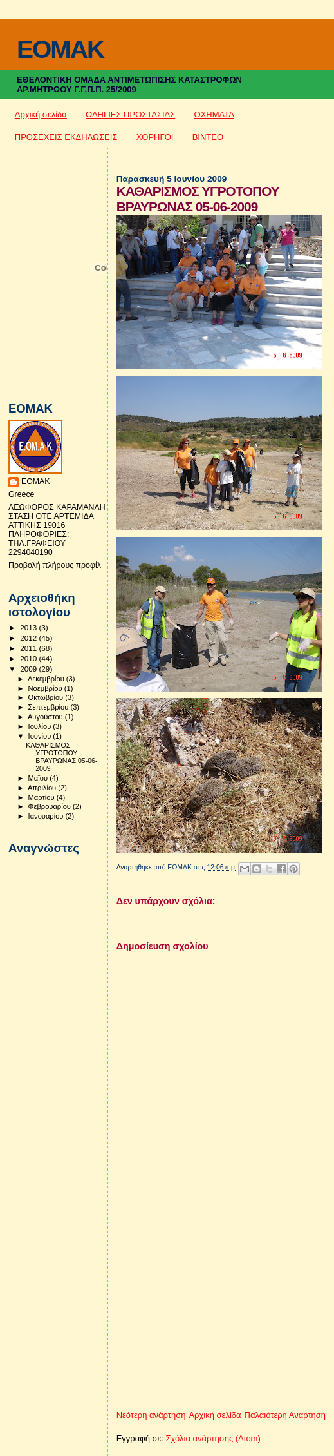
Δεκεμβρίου (47, 679)
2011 (29, 648)
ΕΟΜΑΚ (35, 481)
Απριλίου (43, 787)
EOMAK (60, 49)
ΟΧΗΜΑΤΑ (214, 114)
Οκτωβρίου (47, 697)
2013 (29, 627)
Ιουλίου (40, 726)
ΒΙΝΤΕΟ (207, 137)
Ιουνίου (40, 736)
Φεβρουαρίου (50, 806)
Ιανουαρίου (47, 816)
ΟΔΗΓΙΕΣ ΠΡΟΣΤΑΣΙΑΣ (130, 114)
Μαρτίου (42, 797)
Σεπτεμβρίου (49, 707)
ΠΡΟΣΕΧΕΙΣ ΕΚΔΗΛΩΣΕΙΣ (66, 137)
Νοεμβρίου (46, 688)
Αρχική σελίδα (41, 114)
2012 (29, 638)
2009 (29, 669)
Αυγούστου (46, 717)
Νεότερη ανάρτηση (151, 1415)
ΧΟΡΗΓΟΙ (155, 137)
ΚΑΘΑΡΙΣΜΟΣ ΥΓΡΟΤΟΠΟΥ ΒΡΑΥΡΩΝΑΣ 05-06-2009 (61, 756)
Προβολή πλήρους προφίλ (54, 565)
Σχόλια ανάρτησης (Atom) (213, 1438)
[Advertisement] (213, 1319)
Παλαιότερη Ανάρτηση (285, 1415)
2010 (29, 658)
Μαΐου (39, 778)
